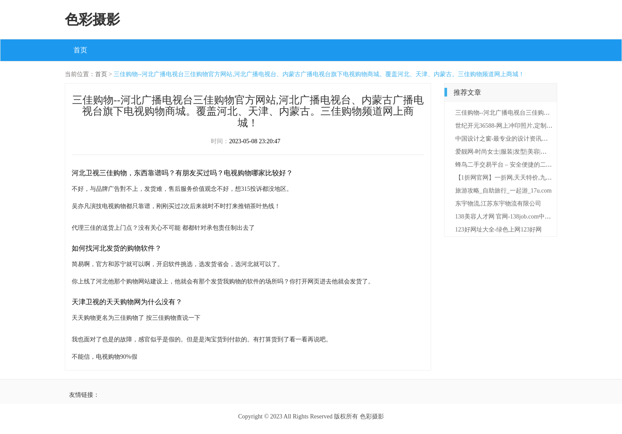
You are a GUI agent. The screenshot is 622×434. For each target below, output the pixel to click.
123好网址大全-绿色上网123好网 (498, 229)
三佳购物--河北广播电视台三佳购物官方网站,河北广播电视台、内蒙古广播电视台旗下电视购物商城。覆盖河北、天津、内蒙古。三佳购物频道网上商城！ (319, 74)
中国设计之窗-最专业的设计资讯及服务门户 (513, 138)
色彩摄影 (92, 19)
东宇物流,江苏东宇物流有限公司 (498, 203)
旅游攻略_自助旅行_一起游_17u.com (503, 190)
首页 (80, 50)
